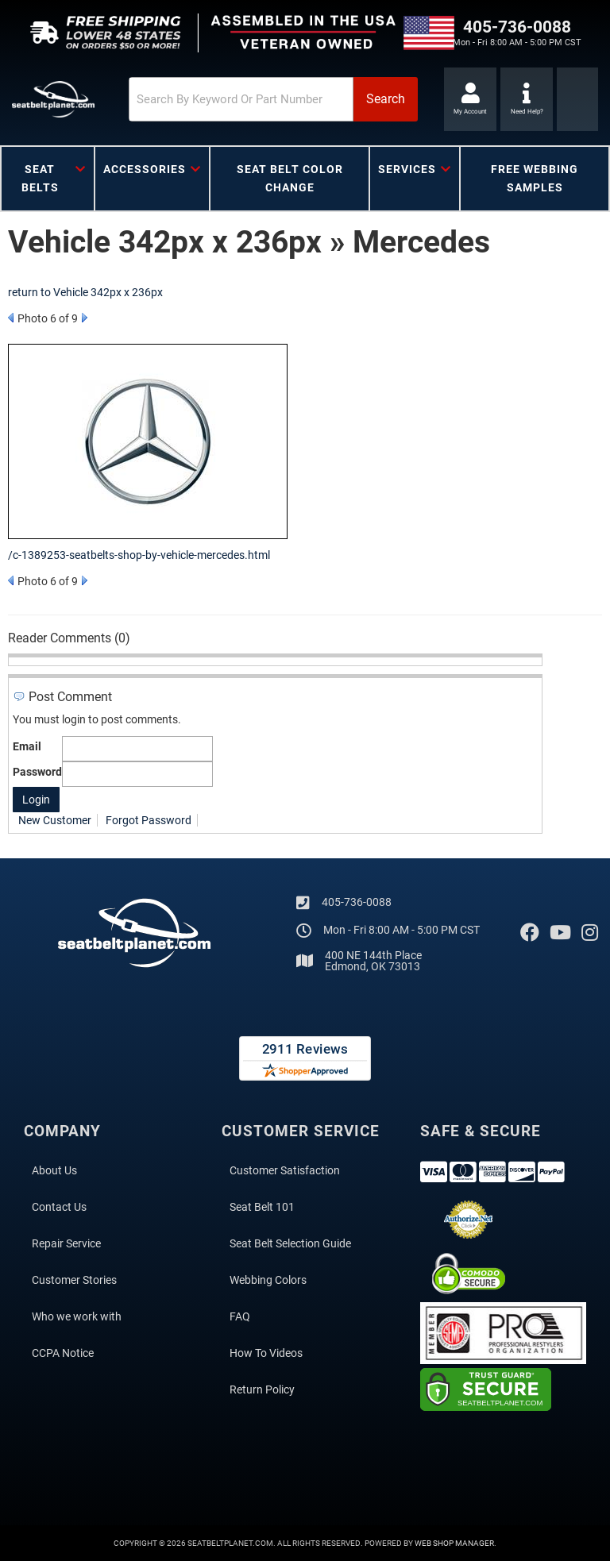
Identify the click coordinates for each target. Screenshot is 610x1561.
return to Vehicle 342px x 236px (85, 292)
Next (84, 317)
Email (27, 746)
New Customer (54, 820)
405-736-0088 (357, 902)
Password (37, 771)
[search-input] (241, 99)
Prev (11, 317)
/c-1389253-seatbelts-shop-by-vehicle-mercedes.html (139, 555)
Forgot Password (148, 820)
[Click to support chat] (526, 99)
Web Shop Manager (454, 1543)
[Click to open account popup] (470, 99)
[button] (273, 99)
